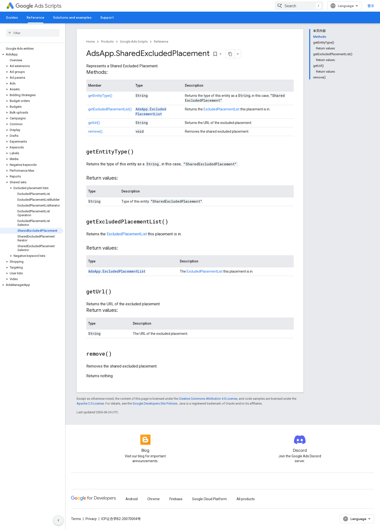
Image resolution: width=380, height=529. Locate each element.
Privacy (91, 519)
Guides (12, 17)
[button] (31, 54)
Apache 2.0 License (90, 403)
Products (107, 41)
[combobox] (299, 5)
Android (132, 499)
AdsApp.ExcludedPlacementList (150, 111)
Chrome (153, 499)
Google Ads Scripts (134, 41)
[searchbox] (32, 33)
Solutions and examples (72, 17)
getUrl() (94, 123)
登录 (370, 6)
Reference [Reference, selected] (35, 17)
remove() (95, 131)
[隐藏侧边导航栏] (58, 520)
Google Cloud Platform (209, 499)
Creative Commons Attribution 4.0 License (208, 398)
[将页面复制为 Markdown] (230, 54)
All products (246, 499)
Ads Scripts (38, 6)
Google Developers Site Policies (155, 403)
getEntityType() (100, 96)
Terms (76, 519)
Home (90, 41)
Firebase (175, 499)
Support (107, 17)
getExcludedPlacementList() (110, 109)
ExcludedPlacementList (221, 109)
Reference (161, 41)
